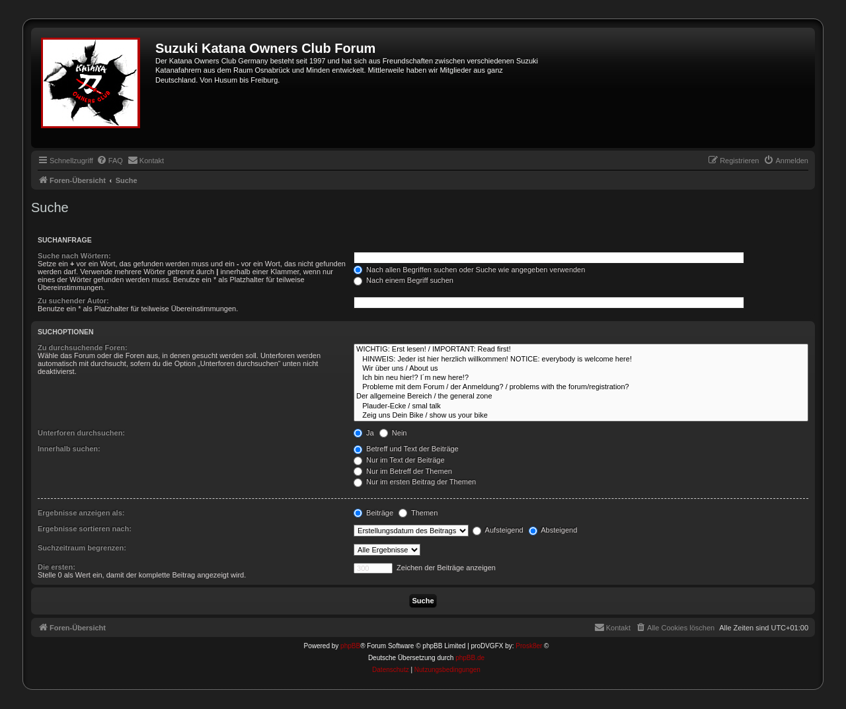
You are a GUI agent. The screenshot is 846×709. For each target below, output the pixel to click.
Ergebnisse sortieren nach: (85, 529)
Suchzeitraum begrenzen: (82, 548)
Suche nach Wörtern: (74, 256)
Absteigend (553, 530)
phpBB (350, 646)
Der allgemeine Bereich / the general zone (581, 396)
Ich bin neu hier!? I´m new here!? (581, 378)
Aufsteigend (498, 530)
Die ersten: (56, 567)
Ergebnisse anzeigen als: (81, 513)
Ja (364, 433)
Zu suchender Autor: (73, 301)
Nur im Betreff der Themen (403, 471)
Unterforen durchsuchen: (81, 433)
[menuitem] (109, 160)
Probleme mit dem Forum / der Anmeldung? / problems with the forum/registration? (581, 387)
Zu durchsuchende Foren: (83, 348)
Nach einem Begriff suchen (403, 280)
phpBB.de (469, 657)
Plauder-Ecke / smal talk (581, 406)
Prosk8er (529, 646)
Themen (418, 513)
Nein (393, 433)
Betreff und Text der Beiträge (406, 449)
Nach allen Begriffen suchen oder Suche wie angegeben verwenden (469, 270)
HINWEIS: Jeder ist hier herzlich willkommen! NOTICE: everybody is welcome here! (581, 359)
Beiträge (373, 513)
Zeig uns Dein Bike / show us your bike (581, 415)
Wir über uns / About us (581, 368)
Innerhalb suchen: (69, 449)
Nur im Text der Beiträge (399, 460)
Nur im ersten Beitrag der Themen (415, 482)
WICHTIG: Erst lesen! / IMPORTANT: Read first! (581, 349)
